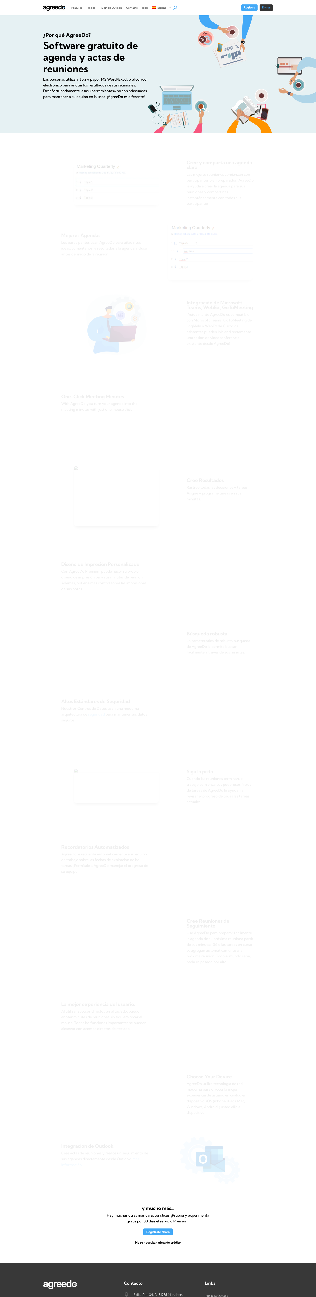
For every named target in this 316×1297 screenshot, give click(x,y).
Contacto (132, 7)
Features (76, 7)
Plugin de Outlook (111, 7)
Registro (249, 7)
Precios (90, 7)
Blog (145, 7)
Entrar (266, 7)
